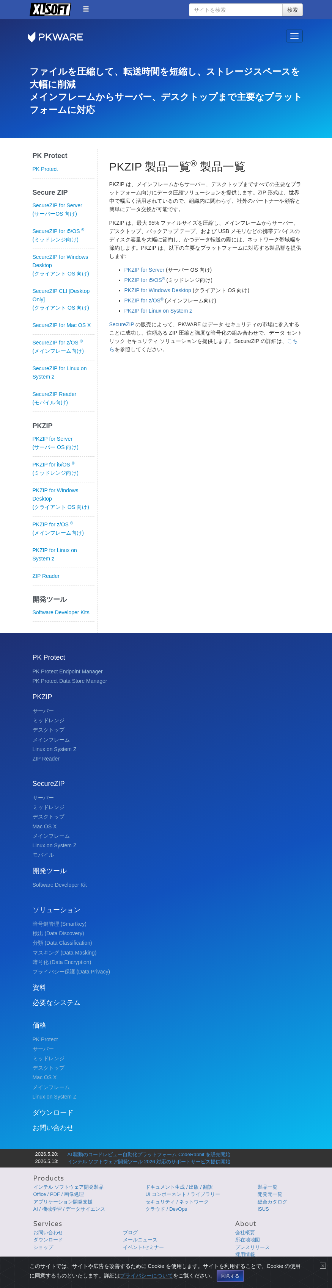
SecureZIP (121, 324)
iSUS (263, 1209)
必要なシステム (56, 1002)
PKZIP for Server (145, 270)
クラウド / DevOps (166, 1209)
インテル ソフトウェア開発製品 (68, 1187)
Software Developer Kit (60, 885)
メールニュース (140, 1240)
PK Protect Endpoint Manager (68, 671)
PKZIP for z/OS (144, 300)
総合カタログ (272, 1202)
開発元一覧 (270, 1194)
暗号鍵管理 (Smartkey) (60, 924)
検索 (292, 10)
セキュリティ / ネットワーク (177, 1202)
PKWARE (60, 37)
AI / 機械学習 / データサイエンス (69, 1209)
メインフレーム (51, 740)
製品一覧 (267, 1187)
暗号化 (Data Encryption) (62, 962)
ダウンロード (53, 1112)
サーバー (43, 711)
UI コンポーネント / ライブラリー (182, 1194)
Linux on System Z (55, 749)
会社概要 (245, 1232)
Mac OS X (45, 826)
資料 (39, 987)
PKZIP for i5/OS (145, 280)
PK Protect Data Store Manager (70, 681)
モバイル (43, 855)
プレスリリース (252, 1247)
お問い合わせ (53, 1127)
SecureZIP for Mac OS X (62, 325)
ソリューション (56, 910)
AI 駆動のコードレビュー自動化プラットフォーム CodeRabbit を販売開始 (149, 1154)
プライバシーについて (146, 1282)
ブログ (130, 1232)
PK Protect (45, 169)
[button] (86, 9)
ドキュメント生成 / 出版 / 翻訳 (179, 1187)
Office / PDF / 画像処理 (58, 1194)
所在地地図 (247, 1240)
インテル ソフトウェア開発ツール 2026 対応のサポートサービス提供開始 (149, 1161)
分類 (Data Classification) (62, 943)
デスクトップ (49, 730)
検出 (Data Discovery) (58, 933)
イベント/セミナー (143, 1247)
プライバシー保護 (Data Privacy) (71, 972)
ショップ (43, 1247)
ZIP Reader (46, 576)
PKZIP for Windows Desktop (158, 290)
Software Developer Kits (61, 612)
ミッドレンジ (49, 720)
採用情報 (245, 1254)
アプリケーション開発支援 (63, 1202)
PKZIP (42, 697)
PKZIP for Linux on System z (158, 311)
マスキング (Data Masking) (65, 953)
